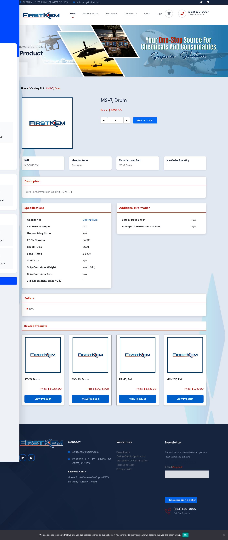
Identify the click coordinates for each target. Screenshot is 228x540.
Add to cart (145, 121)
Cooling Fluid (37, 89)
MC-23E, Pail (174, 379)
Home (73, 13)
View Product (42, 399)
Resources (111, 13)
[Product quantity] (115, 121)
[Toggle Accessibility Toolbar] (7, 263)
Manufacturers (91, 13)
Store (147, 13)
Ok (185, 535)
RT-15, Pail (125, 379)
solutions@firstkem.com (88, 2)
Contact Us (130, 13)
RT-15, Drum (32, 379)
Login (159, 13)
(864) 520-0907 (198, 12)
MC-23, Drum (80, 379)
